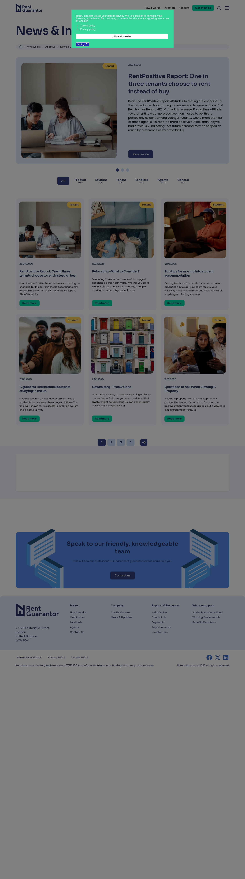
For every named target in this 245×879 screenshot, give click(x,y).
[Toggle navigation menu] (226, 8)
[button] (117, 170)
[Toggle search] (219, 8)
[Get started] (203, 8)
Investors (169, 8)
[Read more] (140, 154)
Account (184, 8)
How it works (152, 8)
